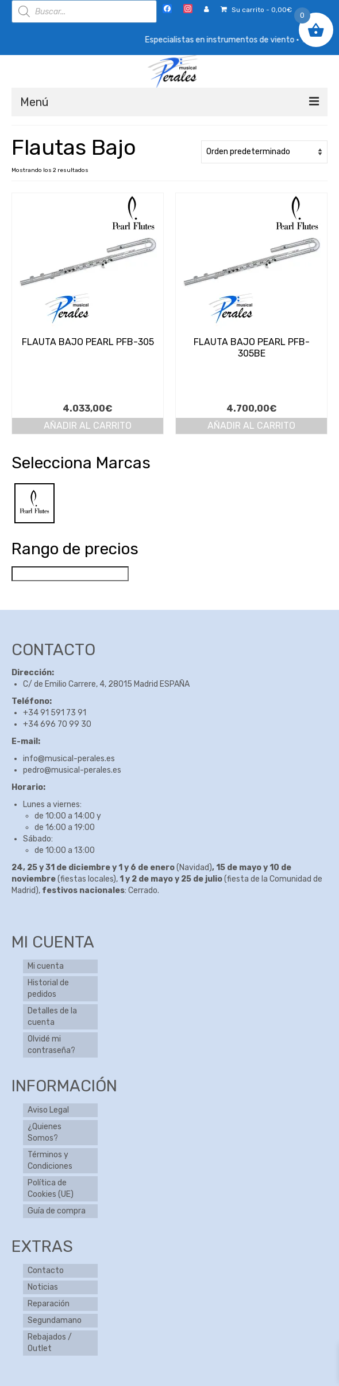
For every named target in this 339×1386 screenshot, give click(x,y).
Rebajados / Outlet (50, 1342)
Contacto (46, 1270)
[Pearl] (34, 503)
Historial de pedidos (48, 988)
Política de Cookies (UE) (51, 1188)
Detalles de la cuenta (52, 1016)
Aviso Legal (48, 1110)
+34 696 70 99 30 (57, 724)
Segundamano (55, 1320)
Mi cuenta (46, 966)
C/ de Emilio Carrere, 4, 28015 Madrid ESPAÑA (106, 684)
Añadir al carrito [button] (88, 425)
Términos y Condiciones (50, 1160)
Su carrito (256, 10)
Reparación (49, 1304)
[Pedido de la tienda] (264, 151)
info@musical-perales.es (69, 759)
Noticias (43, 1287)
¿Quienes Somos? (44, 1132)
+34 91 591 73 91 (54, 713)
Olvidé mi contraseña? (51, 1044)
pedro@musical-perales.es (72, 770)
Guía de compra (57, 1211)
